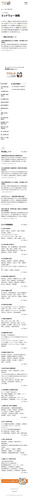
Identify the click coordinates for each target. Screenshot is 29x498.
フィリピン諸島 (4, 342)
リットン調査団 (16, 451)
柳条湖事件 (4, 441)
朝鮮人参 (11, 380)
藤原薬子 (23, 282)
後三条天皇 (4, 293)
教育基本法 (10, 470)
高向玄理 (17, 270)
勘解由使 (13, 280)
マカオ (15, 342)
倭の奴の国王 (22, 247)
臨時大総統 (24, 433)
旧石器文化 (10, 238)
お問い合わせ (14, 491)
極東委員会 (4, 467)
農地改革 (24, 470)
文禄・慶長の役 (10, 335)
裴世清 (11, 270)
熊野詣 (20, 296)
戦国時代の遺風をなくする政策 (14, 356)
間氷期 (22, 231)
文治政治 (3, 358)
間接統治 (18, 467)
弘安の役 (9, 312)
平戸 (25, 342)
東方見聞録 (22, 310)
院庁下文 (14, 296)
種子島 (20, 342)
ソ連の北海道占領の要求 (7, 461)
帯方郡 (15, 252)
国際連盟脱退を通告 (13, 452)
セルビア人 (3, 427)
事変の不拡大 (17, 441)
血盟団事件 (4, 451)
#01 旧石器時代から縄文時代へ (18, 87)
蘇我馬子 (9, 261)
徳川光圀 (21, 358)
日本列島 (3, 232)
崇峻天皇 (21, 261)
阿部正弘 (11, 395)
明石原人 (3, 238)
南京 (18, 433)
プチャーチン (21, 397)
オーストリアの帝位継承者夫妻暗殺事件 (10, 429)
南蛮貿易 (3, 346)
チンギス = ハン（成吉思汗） (18, 307)
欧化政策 (14, 410)
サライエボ (17, 425)
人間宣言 (21, 468)
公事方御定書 (10, 381)
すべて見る (23, 151)
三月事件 (7, 449)
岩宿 (15, 238)
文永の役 (3, 312)
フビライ (15, 308)
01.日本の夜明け (15, 84)
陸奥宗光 (17, 411)
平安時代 (3, 280)
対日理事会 (11, 467)
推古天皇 (3, 262)
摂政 (19, 262)
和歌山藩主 (4, 370)
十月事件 (13, 449)
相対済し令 (18, 381)
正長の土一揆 (16, 324)
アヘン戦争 (6, 392)
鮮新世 (3, 231)
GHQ (22, 465)
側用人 (3, 362)
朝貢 (2, 310)
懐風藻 (24, 262)
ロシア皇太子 (4, 411)
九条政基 (7, 326)
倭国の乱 (3, 250)
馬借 (2, 326)
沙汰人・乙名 (8, 321)
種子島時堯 (4, 344)
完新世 (9, 232)
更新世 (8, 231)
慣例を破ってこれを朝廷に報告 (8, 397)
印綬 (7, 248)
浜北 (16, 236)
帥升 (20, 248)
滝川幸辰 (22, 452)
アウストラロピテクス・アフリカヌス (9, 234)
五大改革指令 (14, 468)
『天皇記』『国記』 (5, 264)
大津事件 (11, 411)
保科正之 (9, 358)
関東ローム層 (21, 238)
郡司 (8, 280)
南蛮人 (23, 344)
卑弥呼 (10, 252)
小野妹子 (6, 270)
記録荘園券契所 (12, 293)
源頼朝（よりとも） (17, 278)
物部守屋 (15, 261)
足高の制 (3, 372)
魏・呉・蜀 (23, 250)
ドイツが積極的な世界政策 (7, 424)
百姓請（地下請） (5, 323)
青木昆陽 (17, 380)
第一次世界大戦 (5, 431)
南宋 (10, 308)
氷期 (18, 231)
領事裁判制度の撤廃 (17, 408)
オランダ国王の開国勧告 (7, 394)
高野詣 (25, 296)
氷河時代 (13, 231)
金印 (11, 248)
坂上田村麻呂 (20, 280)
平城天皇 (10, 282)
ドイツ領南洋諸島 (5, 433)
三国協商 (18, 424)
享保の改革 (16, 370)
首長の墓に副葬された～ (13, 250)
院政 (14, 294)
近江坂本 (24, 324)
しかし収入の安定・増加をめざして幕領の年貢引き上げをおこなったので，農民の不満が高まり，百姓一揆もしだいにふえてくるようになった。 (14, 376)
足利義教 (9, 324)
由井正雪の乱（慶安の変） (19, 354)
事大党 (21, 413)
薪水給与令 (13, 392)
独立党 (14, 415)
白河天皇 (3, 294)
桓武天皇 (3, 278)
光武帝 (3, 248)
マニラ (11, 342)
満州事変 (10, 441)
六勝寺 (8, 298)
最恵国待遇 (12, 399)
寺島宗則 (3, 410)
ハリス (18, 399)
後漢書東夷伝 (14, 247)
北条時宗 (7, 310)
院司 (23, 294)
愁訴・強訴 (13, 323)
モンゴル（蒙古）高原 (6, 307)
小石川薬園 (4, 383)
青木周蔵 (20, 410)
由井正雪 (9, 354)
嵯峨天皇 (16, 282)
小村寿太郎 (4, 413)
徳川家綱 (3, 335)
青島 (18, 431)
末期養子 (3, 356)
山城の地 (9, 278)
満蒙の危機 (4, 443)
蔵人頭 (3, 284)
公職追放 (3, 470)
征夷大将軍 (4, 282)
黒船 (6, 395)
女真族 (3, 308)
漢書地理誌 (4, 247)
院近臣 (19, 294)
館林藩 (9, 360)
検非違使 (14, 284)
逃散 (18, 323)
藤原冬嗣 (8, 284)
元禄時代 (20, 360)
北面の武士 (4, 296)
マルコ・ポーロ (14, 310)
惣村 (2, 321)
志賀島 (15, 248)
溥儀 (2, 449)
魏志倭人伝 (4, 252)
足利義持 (3, 324)
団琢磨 (19, 449)
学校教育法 (17, 470)
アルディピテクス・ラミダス (7, 236)
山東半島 (13, 431)
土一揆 (22, 323)
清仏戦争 (3, 415)
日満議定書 (4, 452)
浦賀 (2, 395)
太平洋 (9, 23)
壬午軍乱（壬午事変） (13, 413)
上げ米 (22, 370)
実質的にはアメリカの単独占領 (8, 463)
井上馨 (9, 410)
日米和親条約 (4, 399)
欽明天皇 (3, 261)
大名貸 (10, 370)
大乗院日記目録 (15, 326)
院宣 (9, 296)
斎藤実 (10, 451)
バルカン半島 (4, 425)
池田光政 (15, 358)
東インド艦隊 (17, 394)
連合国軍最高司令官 (6, 465)
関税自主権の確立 (5, 408)
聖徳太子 (9, 262)
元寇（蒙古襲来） (17, 312)
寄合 (18, 321)
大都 (19, 308)
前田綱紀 (3, 360)
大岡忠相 (3, 381)
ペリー (23, 394)
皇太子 (15, 262)
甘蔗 (6, 380)
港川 (20, 236)
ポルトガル (15, 340)
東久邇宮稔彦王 (5, 468)
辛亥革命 (13, 433)
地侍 (14, 321)
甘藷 (2, 380)
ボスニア (11, 425)
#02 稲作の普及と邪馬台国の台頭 (19, 90)
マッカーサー (16, 465)
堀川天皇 (9, 294)
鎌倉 (24, 278)
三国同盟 (24, 424)
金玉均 (9, 415)
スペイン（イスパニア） (6, 340)
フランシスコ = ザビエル (14, 344)
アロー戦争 (24, 399)
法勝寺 (3, 298)
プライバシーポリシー (14, 488)
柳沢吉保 (8, 362)
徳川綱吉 (14, 360)
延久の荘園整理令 (22, 293)
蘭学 (22, 380)
